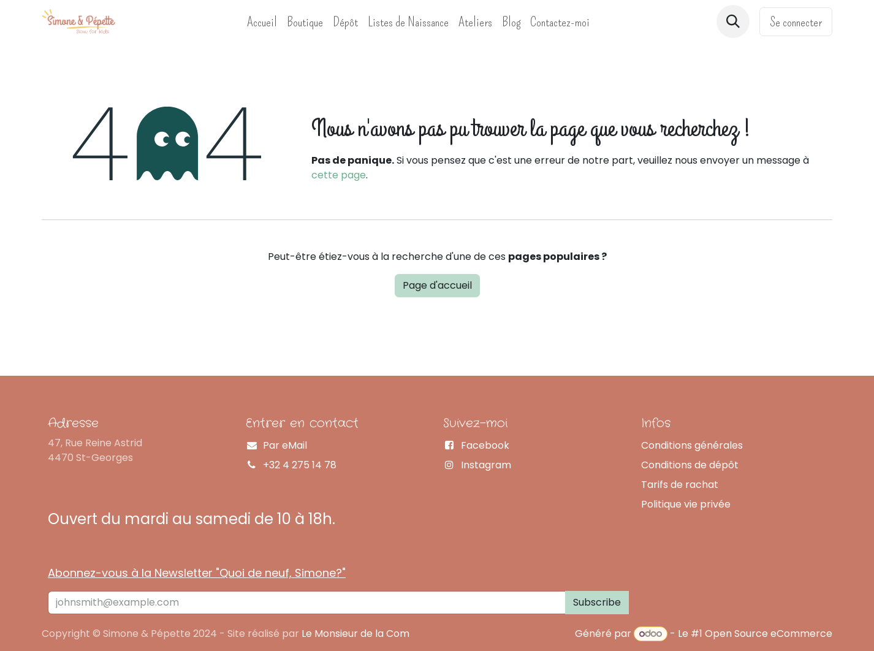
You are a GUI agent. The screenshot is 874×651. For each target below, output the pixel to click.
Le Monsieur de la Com (355, 633)
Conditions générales (692, 445)
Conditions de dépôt (690, 465)
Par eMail (285, 445)
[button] (733, 21)
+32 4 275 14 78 (299, 465)
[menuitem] (262, 22)
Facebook (485, 445)
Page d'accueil (437, 285)
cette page (338, 175)
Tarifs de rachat (679, 485)
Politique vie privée (686, 504)
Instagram (486, 465)
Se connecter (796, 21)
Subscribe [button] (597, 602)
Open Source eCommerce (768, 633)
